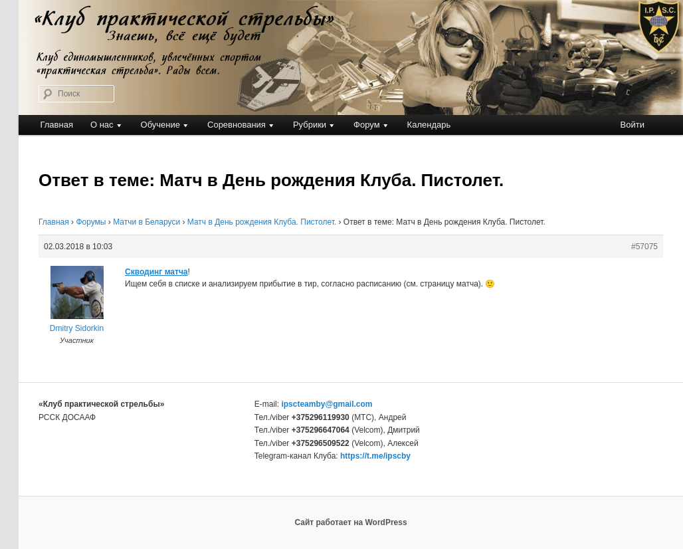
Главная (56, 125)
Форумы (91, 222)
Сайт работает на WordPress (350, 522)
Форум (366, 125)
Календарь (429, 125)
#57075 (644, 246)
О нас (102, 125)
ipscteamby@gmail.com (326, 404)
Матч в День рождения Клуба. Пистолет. (261, 222)
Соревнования (236, 125)
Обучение (160, 125)
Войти (632, 125)
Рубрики (309, 125)
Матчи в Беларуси (146, 222)
